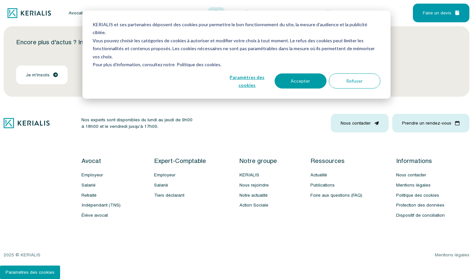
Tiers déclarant (169, 195)
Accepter (300, 81)
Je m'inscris (42, 74)
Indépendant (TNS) (101, 205)
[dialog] (236, 54)
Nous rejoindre (254, 185)
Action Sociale (253, 205)
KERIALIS (249, 174)
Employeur (92, 174)
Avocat (75, 13)
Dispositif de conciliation (420, 215)
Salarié (88, 185)
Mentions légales (413, 185)
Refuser (354, 81)
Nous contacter (411, 174)
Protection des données (420, 205)
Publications (322, 185)
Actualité (318, 174)
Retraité (89, 195)
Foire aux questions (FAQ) (336, 195)
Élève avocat (94, 215)
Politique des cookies (417, 195)
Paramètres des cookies (247, 81)
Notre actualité (253, 195)
